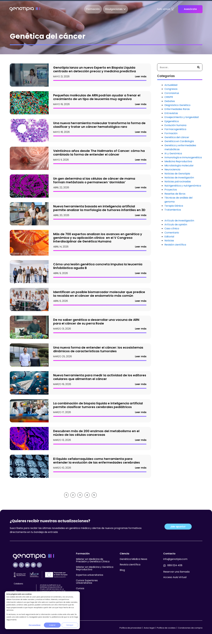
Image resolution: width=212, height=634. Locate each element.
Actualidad (170, 85)
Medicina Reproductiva (178, 161)
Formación (170, 133)
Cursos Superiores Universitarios (87, 582)
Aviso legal (149, 628)
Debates (169, 101)
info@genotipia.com (175, 559)
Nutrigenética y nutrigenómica (182, 185)
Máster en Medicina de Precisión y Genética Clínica (92, 560)
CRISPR (168, 97)
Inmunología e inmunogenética (183, 157)
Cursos (80, 588)
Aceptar (52, 625)
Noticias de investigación (179, 177)
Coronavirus (171, 93)
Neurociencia (172, 169)
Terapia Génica (173, 206)
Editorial (169, 236)
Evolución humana (175, 125)
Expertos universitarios (89, 575)
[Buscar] (198, 67)
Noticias (169, 240)
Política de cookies (166, 628)
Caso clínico (171, 228)
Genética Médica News (133, 559)
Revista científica (130, 564)
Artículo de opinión (175, 224)
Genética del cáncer (176, 137)
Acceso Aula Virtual (174, 577)
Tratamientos (172, 209)
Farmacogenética (175, 129)
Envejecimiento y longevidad (181, 117)
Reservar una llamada (176, 571)
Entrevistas (171, 113)
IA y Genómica (173, 153)
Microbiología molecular (179, 165)
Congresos (170, 89)
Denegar (69, 625)
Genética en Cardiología (179, 141)
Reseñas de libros (174, 193)
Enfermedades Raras (177, 109)
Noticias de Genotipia (177, 173)
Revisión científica (175, 244)
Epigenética (171, 121)
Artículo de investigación (179, 220)
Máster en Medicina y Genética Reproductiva (94, 568)
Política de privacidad (130, 628)
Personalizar (35, 625)
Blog (122, 570)
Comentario (171, 232)
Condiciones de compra (190, 628)
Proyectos (170, 189)
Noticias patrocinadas (177, 181)
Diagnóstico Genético (177, 105)
